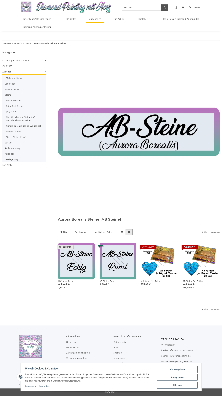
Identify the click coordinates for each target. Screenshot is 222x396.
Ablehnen (176, 385)
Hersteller (71, 342)
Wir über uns (73, 347)
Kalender (9, 153)
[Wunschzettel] (183, 7)
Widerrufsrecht (121, 363)
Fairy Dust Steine (14, 106)
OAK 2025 (7, 66)
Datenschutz (45, 386)
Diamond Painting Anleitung (37, 26)
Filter (64, 232)
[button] (176, 7)
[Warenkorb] (195, 7)
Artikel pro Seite (103, 232)
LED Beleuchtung (13, 78)
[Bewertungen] (64, 284)
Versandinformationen (77, 358)
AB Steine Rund (107, 281)
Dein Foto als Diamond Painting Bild (181, 18)
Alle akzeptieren (176, 369)
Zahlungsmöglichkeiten (78, 352)
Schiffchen (10, 83)
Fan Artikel (7, 164)
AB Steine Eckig (65, 281)
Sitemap (117, 352)
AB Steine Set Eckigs (193, 281)
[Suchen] (141, 7)
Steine (8, 94)
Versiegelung (11, 159)
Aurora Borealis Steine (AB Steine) (23, 125)
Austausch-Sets (14, 100)
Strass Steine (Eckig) (16, 137)
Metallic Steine (13, 131)
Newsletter (169, 344)
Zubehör (6, 71)
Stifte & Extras (12, 89)
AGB (115, 347)
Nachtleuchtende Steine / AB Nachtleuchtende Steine (20, 119)
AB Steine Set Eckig (150, 281)
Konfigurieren (176, 377)
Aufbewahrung (12, 148)
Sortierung (80, 232)
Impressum (31, 386)
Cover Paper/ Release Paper (16, 60)
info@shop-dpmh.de (180, 355)
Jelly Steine (11, 111)
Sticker (8, 142)
